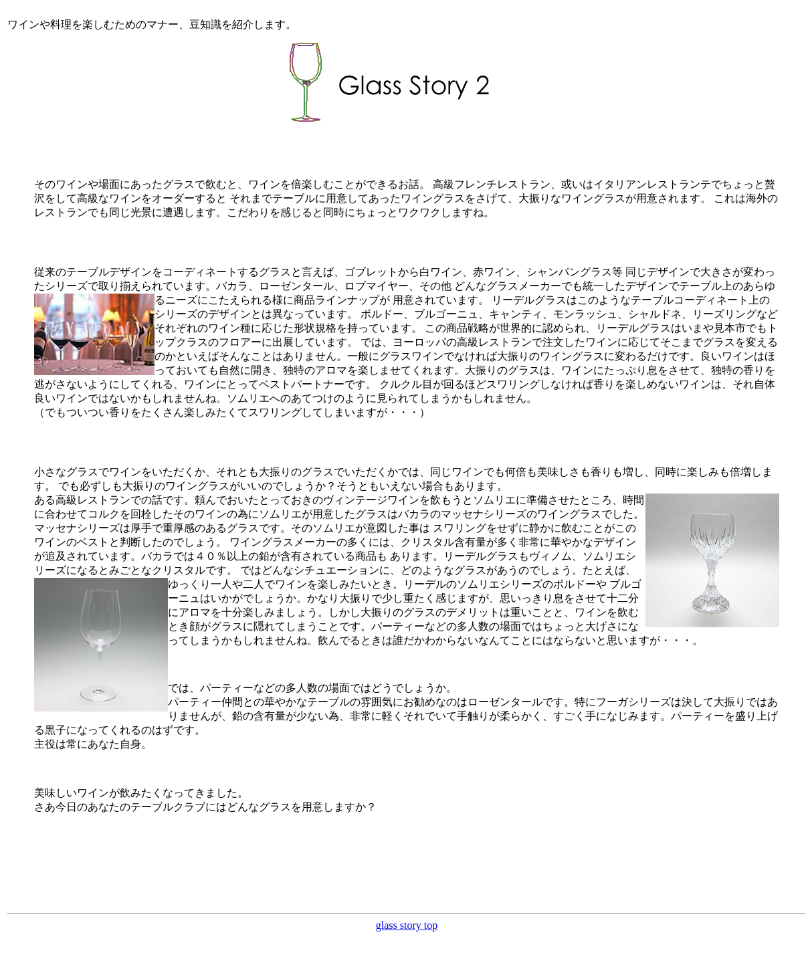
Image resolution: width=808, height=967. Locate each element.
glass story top (406, 925)
